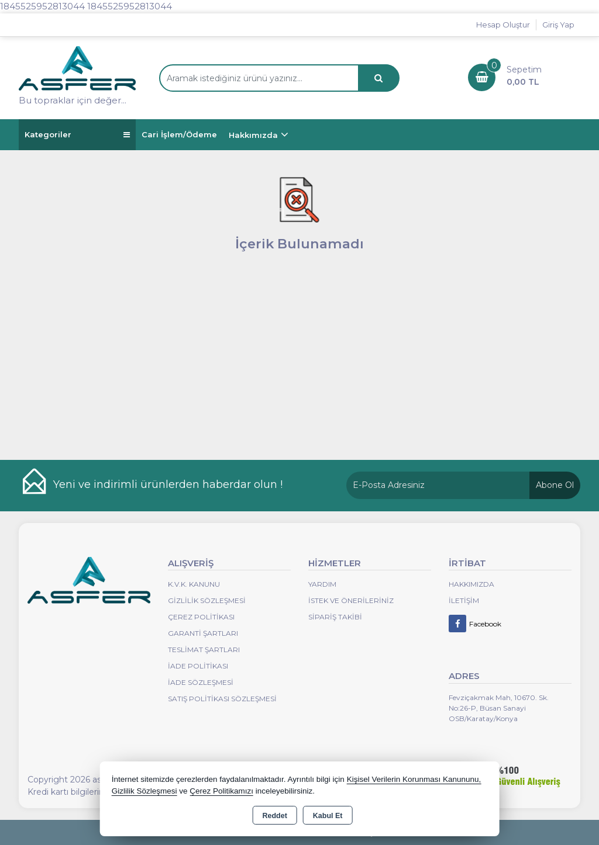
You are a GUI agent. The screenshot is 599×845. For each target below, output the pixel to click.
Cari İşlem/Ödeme (179, 134)
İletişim (464, 600)
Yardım (322, 584)
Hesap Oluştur (503, 24)
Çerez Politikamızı (221, 791)
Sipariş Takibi (335, 616)
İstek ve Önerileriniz (351, 600)
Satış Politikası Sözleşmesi (222, 698)
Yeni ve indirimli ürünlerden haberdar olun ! (168, 484)
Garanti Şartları (203, 633)
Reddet (274, 816)
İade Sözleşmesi (200, 682)
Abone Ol (555, 485)
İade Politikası (198, 666)
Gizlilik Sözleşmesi (207, 600)
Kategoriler (77, 134)
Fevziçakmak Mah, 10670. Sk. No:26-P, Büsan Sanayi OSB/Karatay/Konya (499, 708)
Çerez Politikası (201, 616)
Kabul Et (328, 816)
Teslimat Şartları (204, 649)
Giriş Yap (558, 24)
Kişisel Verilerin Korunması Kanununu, (414, 779)
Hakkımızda (253, 135)
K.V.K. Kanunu (194, 584)
